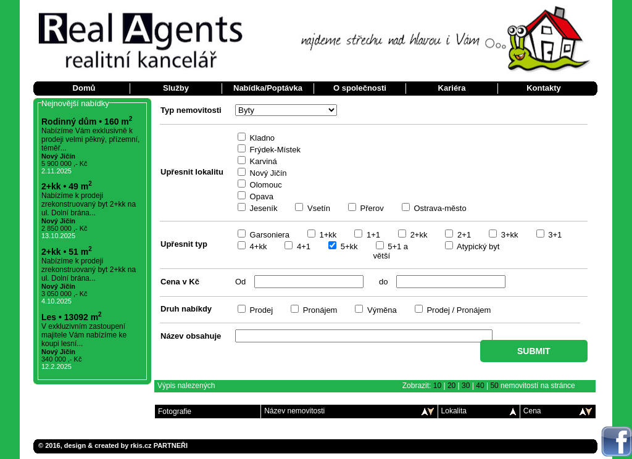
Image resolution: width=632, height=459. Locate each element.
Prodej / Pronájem (458, 310)
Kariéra (452, 88)
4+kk (257, 246)
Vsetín (317, 208)
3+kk (508, 234)
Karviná (262, 161)
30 (466, 385)
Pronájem (319, 310)
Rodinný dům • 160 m (86, 121)
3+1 (554, 234)
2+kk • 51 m (66, 252)
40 (480, 385)
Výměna (380, 310)
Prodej (260, 310)
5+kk (347, 246)
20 (451, 385)
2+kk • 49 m (66, 186)
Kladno (261, 138)
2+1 (463, 234)
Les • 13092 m (71, 317)
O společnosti (359, 88)
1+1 (372, 234)
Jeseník (262, 208)
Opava (260, 196)
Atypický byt (477, 246)
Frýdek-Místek (274, 149)
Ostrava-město (439, 208)
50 (494, 385)
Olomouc (264, 184)
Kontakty (543, 88)
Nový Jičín (267, 173)
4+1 (302, 246)
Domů (84, 88)
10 (437, 385)
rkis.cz (140, 445)
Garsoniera (268, 234)
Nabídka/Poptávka (267, 88)
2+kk (417, 234)
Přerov (371, 208)
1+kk (326, 234)
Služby (176, 88)
